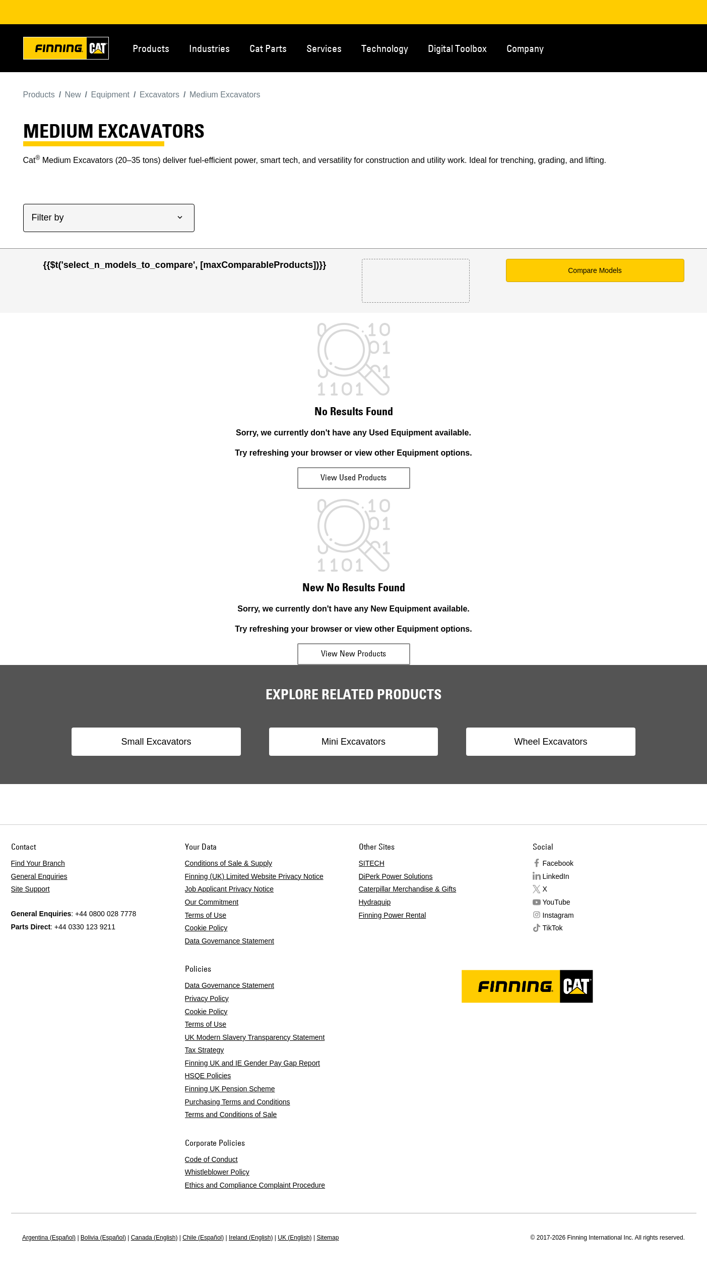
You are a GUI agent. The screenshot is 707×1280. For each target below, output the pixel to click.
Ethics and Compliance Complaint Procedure (255, 1185)
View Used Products (353, 477)
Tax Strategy (204, 1050)
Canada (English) (154, 1237)
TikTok (553, 928)
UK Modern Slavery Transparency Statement (255, 1037)
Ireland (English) (251, 1237)
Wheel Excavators (543, 742)
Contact (636, 47)
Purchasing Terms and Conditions (237, 1102)
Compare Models (595, 270)
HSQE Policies (208, 1076)
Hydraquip (375, 902)
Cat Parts (268, 48)
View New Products (353, 653)
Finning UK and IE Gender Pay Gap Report (252, 1063)
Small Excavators (164, 742)
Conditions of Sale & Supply (229, 863)
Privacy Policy (207, 998)
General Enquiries (39, 876)
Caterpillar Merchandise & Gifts (408, 889)
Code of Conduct (211, 1159)
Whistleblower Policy (217, 1172)
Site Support (30, 889)
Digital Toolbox (457, 48)
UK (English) (294, 1237)
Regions (669, 47)
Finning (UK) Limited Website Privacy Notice (254, 876)
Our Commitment (212, 902)
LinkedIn (556, 876)
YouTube (556, 902)
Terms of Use (205, 915)
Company (525, 48)
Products (151, 48)
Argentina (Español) (49, 1237)
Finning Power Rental (392, 915)
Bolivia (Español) (103, 1237)
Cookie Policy (206, 928)
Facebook (558, 863)
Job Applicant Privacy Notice (229, 889)
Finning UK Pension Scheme (230, 1089)
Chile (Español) (203, 1237)
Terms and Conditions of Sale (231, 1114)
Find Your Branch (38, 863)
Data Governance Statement (229, 941)
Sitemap (327, 1237)
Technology (384, 48)
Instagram (558, 915)
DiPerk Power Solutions (396, 876)
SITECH (371, 863)
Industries (209, 48)
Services (324, 48)
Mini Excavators (353, 742)
